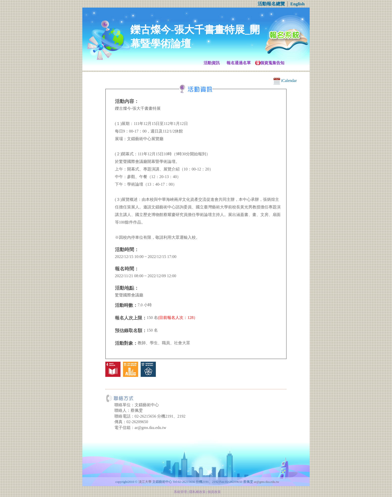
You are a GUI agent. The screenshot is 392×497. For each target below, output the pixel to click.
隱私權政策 (197, 492)
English (297, 3)
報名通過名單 (239, 63)
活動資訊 (212, 63)
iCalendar (285, 80)
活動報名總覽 (271, 3)
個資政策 (214, 492)
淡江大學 (145, 482)
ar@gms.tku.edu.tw (266, 482)
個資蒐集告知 (272, 63)
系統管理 (180, 492)
